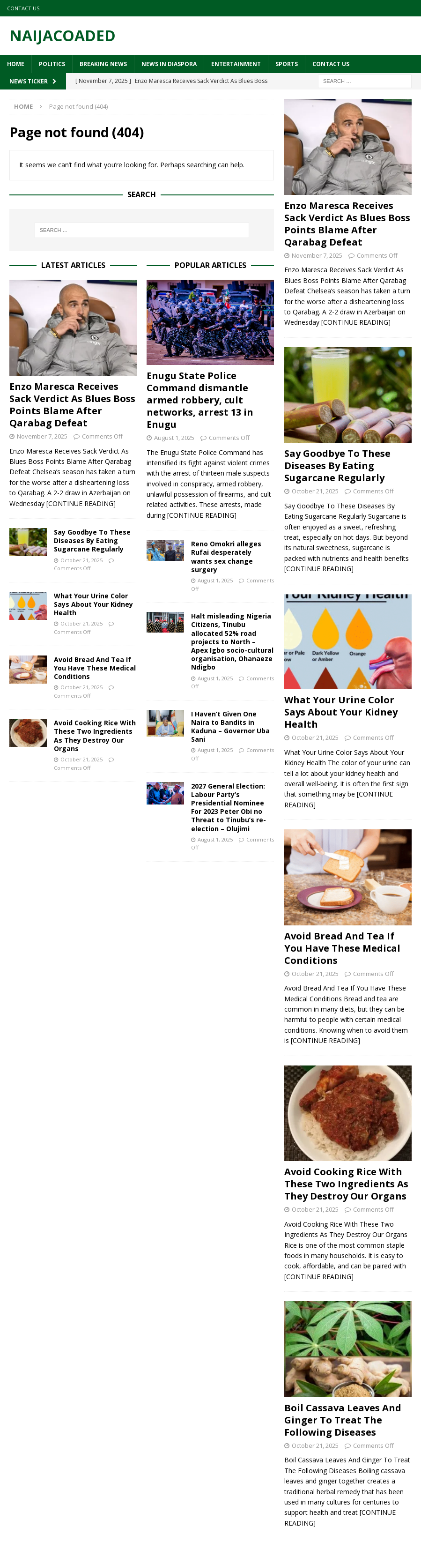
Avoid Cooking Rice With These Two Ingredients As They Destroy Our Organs (95, 735)
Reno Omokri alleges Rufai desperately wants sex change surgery (226, 556)
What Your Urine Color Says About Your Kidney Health (93, 604)
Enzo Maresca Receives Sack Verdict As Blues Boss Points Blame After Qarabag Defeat (72, 404)
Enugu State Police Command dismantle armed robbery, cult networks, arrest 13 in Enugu (200, 400)
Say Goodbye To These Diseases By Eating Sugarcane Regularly (92, 540)
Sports (286, 64)
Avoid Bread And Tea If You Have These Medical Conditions (95, 668)
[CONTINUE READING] (81, 503)
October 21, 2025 (81, 560)
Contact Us (23, 8)
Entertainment (236, 64)
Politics (52, 64)
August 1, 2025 (174, 437)
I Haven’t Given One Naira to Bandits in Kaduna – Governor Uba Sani (230, 726)
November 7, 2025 (42, 436)
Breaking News (103, 64)
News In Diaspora (169, 64)
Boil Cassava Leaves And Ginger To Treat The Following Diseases (342, 1419)
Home (15, 64)
